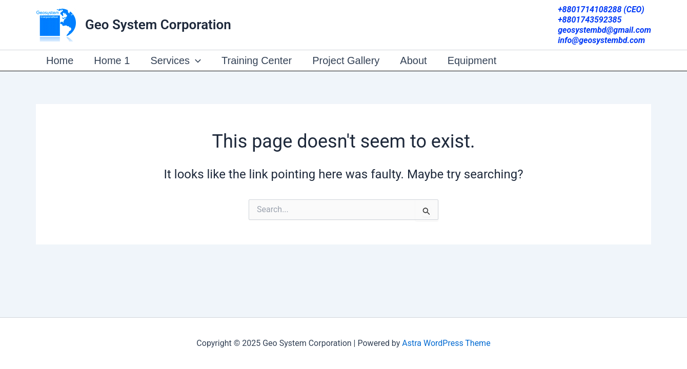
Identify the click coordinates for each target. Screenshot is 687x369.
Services (175, 60)
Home (59, 60)
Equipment (472, 60)
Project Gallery (345, 60)
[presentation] (195, 60)
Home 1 (112, 60)
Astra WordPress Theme (446, 343)
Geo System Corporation (158, 24)
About (413, 60)
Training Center (256, 60)
